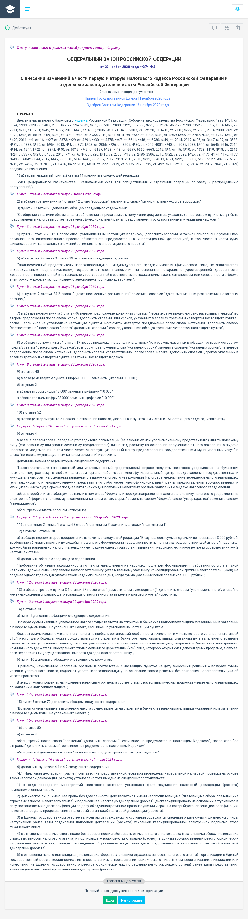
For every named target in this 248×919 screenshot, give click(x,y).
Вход (110, 900)
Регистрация (131, 900)
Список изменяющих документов (124, 92)
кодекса (81, 120)
